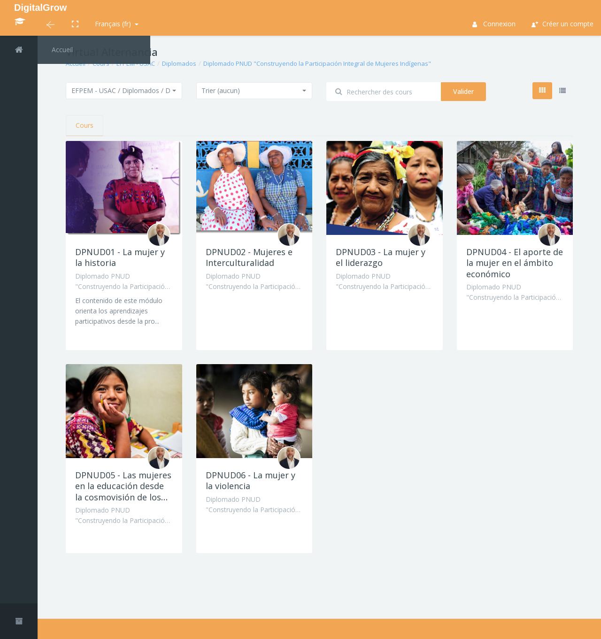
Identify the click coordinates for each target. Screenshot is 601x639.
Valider (463, 91)
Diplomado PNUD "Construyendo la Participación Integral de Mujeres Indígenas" (317, 63)
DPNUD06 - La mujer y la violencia (250, 480)
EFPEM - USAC (135, 63)
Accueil (75, 63)
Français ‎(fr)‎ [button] (114, 23)
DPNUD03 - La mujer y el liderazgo (380, 257)
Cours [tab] (84, 125)
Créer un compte (563, 23)
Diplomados (179, 63)
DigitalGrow (40, 7)
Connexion (494, 23)
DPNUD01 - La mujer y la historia (120, 257)
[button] (50, 25)
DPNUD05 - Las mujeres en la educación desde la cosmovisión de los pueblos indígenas (123, 491)
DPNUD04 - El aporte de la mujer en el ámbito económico (514, 263)
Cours (100, 63)
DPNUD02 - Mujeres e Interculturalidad (249, 257)
